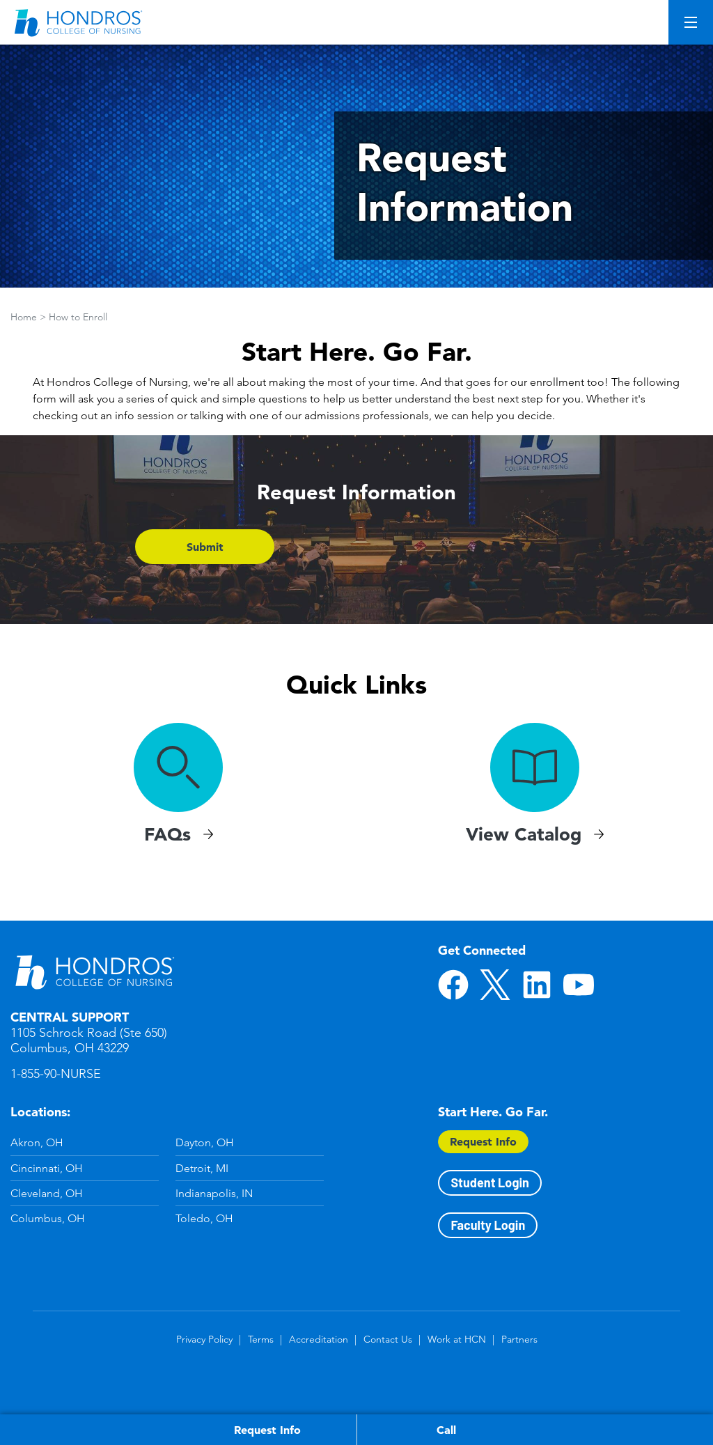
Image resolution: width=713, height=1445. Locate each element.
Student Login (489, 1182)
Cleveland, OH (46, 1193)
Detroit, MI (201, 1168)
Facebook (453, 984)
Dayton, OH (204, 1142)
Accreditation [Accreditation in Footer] (318, 1339)
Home (23, 317)
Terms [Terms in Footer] (261, 1339)
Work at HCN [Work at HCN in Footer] (457, 1339)
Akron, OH (36, 1142)
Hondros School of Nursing (94, 971)
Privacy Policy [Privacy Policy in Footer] (204, 1339)
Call (446, 1430)
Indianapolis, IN (214, 1193)
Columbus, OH (47, 1218)
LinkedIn (537, 984)
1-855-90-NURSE (55, 1073)
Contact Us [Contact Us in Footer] (387, 1339)
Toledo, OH (204, 1218)
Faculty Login (487, 1225)
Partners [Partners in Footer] (519, 1339)
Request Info (483, 1141)
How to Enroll (78, 317)
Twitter (495, 984)
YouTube (578, 984)
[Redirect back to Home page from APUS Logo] (80, 22)
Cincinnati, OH (46, 1168)
